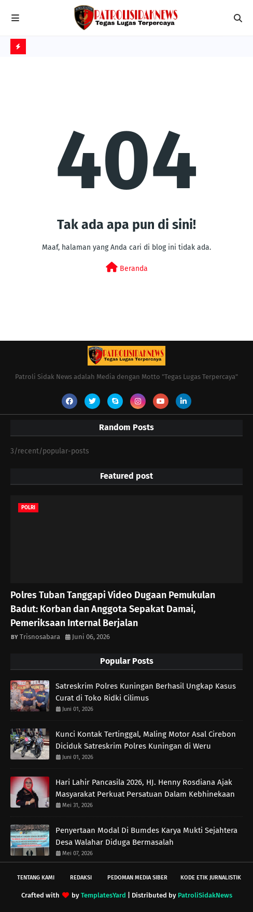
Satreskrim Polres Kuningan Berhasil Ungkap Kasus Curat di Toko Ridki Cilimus (145, 692)
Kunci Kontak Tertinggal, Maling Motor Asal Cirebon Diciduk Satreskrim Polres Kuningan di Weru (145, 740)
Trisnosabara (40, 637)
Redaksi (81, 877)
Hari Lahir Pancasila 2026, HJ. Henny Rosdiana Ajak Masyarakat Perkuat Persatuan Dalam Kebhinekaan (145, 788)
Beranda (127, 267)
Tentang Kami (35, 877)
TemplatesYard (103, 895)
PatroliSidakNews (205, 895)
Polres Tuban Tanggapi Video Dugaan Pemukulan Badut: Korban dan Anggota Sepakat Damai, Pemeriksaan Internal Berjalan (112, 609)
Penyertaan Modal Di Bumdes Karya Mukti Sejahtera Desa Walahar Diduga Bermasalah (146, 836)
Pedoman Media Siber (137, 877)
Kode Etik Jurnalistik (210, 877)
